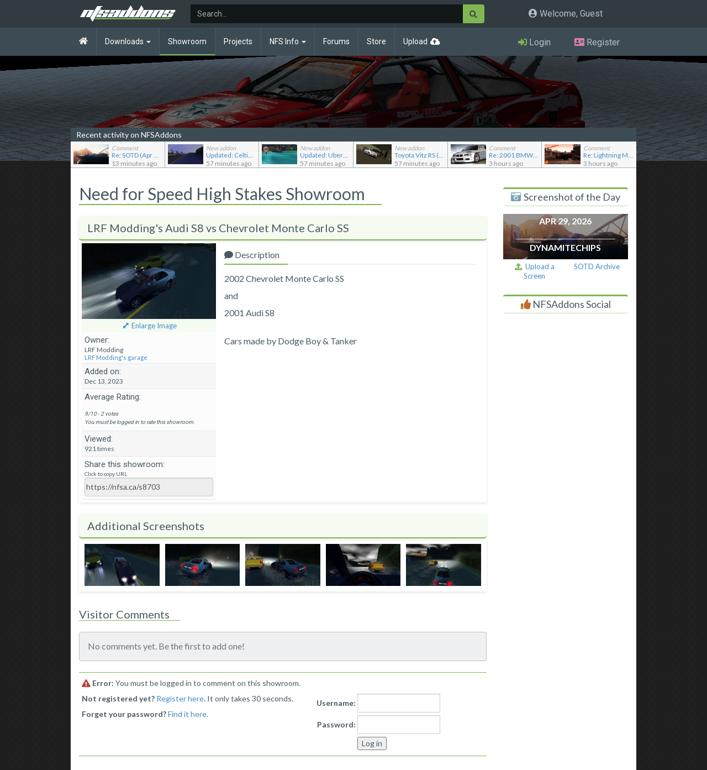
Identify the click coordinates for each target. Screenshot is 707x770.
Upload (415, 41)
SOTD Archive (597, 266)
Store (376, 41)
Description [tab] (251, 254)
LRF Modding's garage (116, 357)
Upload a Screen (535, 271)
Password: (336, 724)
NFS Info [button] (288, 41)
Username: (336, 703)
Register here (180, 698)
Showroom (187, 41)
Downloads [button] (128, 41)
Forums (336, 41)
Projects (238, 41)
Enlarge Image (154, 325)
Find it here (187, 714)
